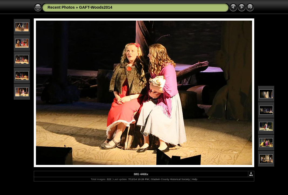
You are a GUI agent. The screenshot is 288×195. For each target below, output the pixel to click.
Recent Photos (61, 7)
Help (194, 179)
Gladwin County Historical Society (170, 179)
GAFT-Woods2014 (95, 7)
